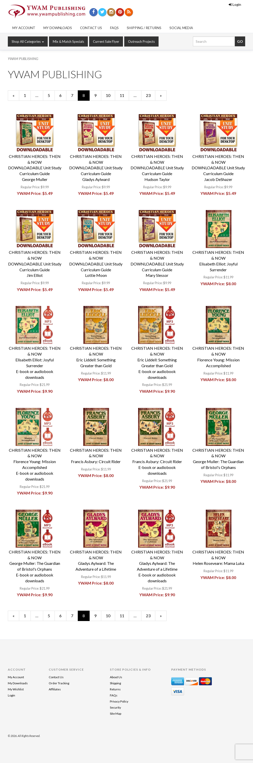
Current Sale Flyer (106, 41)
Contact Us (91, 28)
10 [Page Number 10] (110, 95)
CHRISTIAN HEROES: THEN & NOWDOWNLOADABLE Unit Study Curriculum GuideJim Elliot (34, 264)
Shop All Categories (28, 41)
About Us (116, 677)
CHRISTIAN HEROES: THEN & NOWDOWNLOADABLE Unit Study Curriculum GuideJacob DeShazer (218, 168)
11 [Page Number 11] (124, 95)
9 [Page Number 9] (97, 95)
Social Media (181, 28)
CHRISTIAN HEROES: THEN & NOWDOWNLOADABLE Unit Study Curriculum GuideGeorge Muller (34, 168)
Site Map (115, 713)
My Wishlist (16, 689)
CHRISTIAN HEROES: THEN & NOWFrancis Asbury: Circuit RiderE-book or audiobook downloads (157, 462)
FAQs (114, 28)
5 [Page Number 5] (51, 95)
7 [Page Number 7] (74, 95)
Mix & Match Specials (68, 41)
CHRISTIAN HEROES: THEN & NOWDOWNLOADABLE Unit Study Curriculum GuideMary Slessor (157, 264)
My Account (23, 28)
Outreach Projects (141, 41)
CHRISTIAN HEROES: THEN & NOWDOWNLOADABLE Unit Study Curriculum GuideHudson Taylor (157, 168)
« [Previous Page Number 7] (16, 97)
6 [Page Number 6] (62, 95)
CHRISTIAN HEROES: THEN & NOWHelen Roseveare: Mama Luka (218, 557)
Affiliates (55, 689)
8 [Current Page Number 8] (86, 97)
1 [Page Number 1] (27, 95)
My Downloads (57, 28)
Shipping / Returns (144, 28)
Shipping (115, 683)
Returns (115, 689)
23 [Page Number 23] (150, 95)
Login (235, 4)
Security (115, 707)
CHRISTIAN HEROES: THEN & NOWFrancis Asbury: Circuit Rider (96, 456)
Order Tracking (59, 683)
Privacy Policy (119, 701)
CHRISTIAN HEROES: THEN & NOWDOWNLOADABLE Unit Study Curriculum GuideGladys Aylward (95, 168)
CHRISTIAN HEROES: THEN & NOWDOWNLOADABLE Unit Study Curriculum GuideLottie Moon (95, 264)
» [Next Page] (163, 97)
